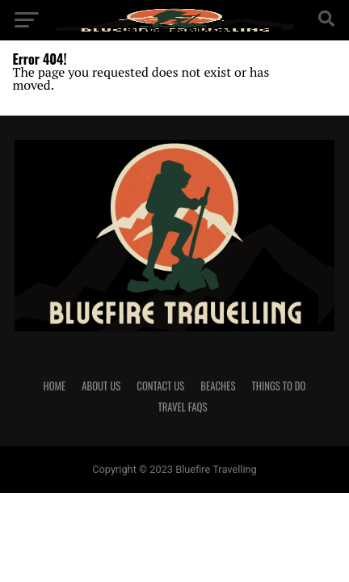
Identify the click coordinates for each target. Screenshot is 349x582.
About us (101, 386)
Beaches (217, 386)
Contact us (160, 386)
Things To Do (279, 386)
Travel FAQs (182, 407)
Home (54, 386)
